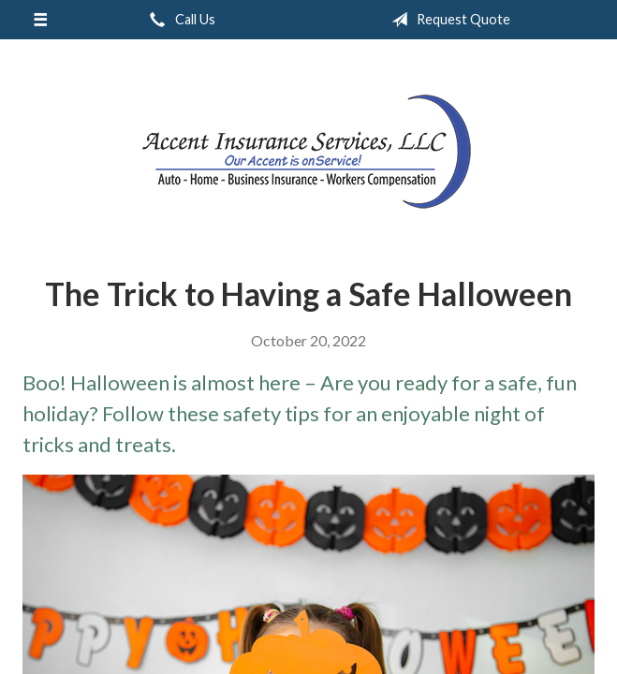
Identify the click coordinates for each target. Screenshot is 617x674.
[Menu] (40, 19)
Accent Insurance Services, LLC (308, 150)
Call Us (178, 19)
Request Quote (447, 19)
